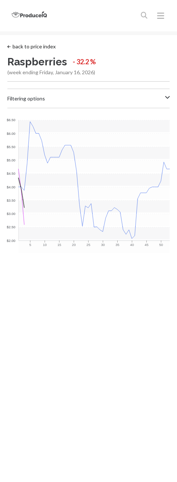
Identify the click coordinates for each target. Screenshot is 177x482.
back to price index (31, 46)
